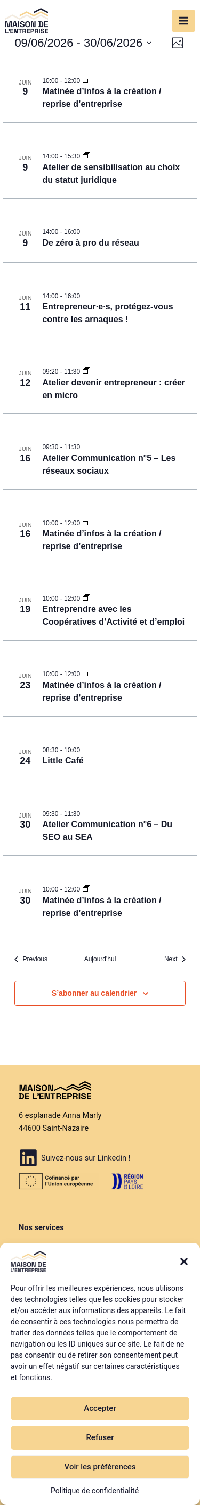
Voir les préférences (100, 1467)
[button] (184, 1261)
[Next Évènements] (175, 959)
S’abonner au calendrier (94, 993)
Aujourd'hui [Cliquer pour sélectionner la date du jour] (100, 959)
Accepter (100, 1408)
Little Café (62, 760)
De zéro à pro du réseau (90, 242)
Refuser (100, 1437)
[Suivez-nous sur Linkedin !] (74, 1157)
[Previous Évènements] (30, 959)
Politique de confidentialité (95, 1490)
